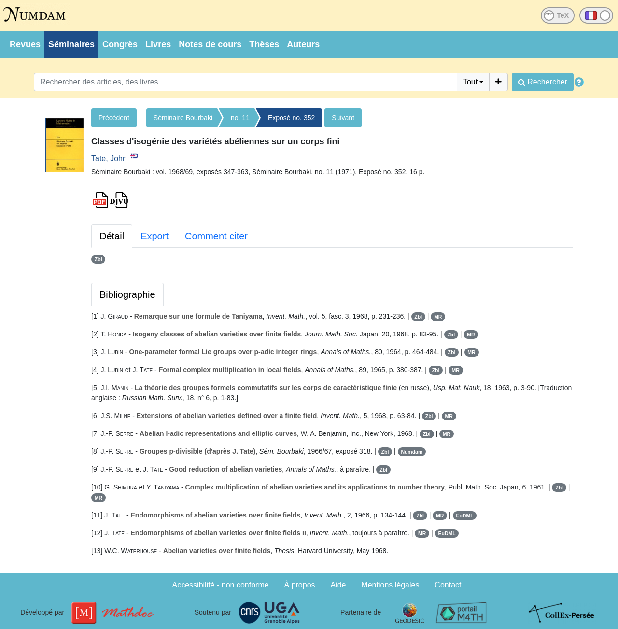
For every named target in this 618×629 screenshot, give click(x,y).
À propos (299, 585)
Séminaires (71, 44)
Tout (470, 82)
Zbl (98, 259)
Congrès (120, 44)
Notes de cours (210, 44)
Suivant (343, 118)
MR (438, 317)
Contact (448, 585)
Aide (338, 585)
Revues (25, 44)
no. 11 (240, 118)
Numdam (411, 452)
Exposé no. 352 (291, 118)
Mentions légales (390, 585)
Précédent (113, 118)
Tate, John (109, 158)
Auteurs (303, 44)
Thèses (264, 44)
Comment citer (216, 236)
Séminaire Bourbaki (183, 118)
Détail (111, 236)
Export (154, 236)
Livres (158, 44)
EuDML (464, 515)
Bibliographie (127, 294)
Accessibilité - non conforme (220, 585)
